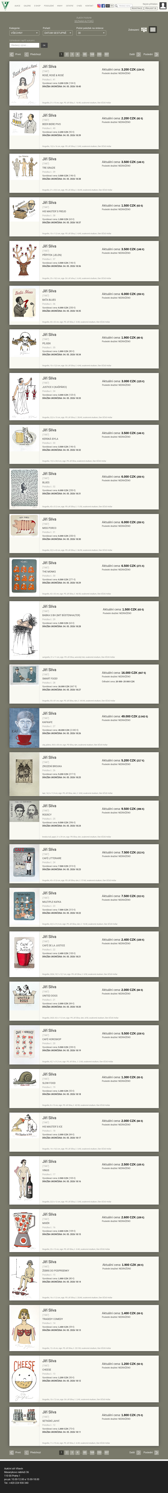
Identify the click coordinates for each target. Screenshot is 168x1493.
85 (84, 54)
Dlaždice (144, 30)
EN (112, 6)
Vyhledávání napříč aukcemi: (22, 40)
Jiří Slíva (49, 66)
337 (107, 54)
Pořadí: (47, 28)
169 (92, 54)
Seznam (152, 30)
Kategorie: (14, 28)
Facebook (103, 6)
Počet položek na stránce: (90, 28)
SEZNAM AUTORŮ (83, 21)
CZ (107, 6)
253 (99, 54)
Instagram (99, 6)
